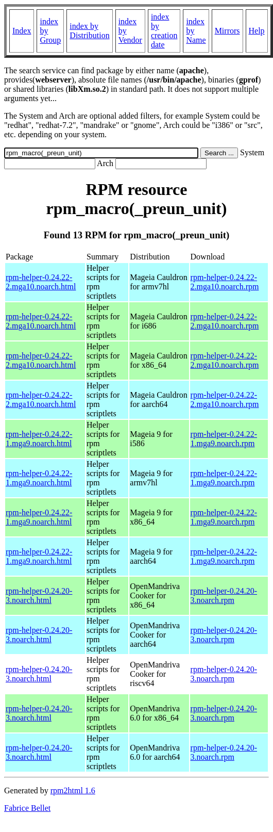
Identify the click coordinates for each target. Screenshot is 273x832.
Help (257, 30)
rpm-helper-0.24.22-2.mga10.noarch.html (41, 282)
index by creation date (164, 30)
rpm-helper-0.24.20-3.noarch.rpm (224, 595)
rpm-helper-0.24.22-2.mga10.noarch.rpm (225, 282)
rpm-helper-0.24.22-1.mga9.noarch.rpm (224, 439)
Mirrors (227, 30)
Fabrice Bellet (27, 808)
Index (21, 30)
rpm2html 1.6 (72, 790)
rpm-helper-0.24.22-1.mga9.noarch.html (39, 439)
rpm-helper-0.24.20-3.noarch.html (39, 595)
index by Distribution (89, 31)
